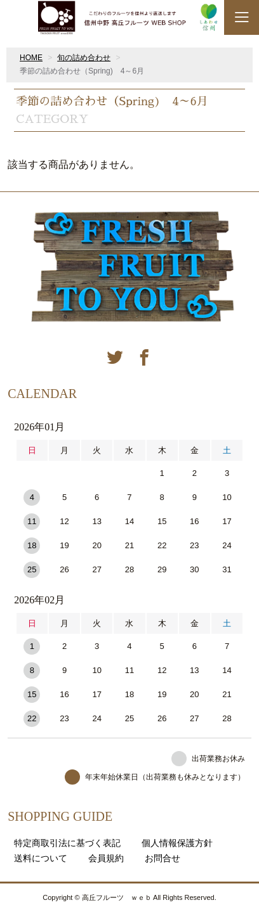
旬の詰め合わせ (83, 57)
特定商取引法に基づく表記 (67, 842)
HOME (31, 57)
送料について (40, 858)
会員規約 (106, 858)
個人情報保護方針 (177, 842)
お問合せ (162, 858)
